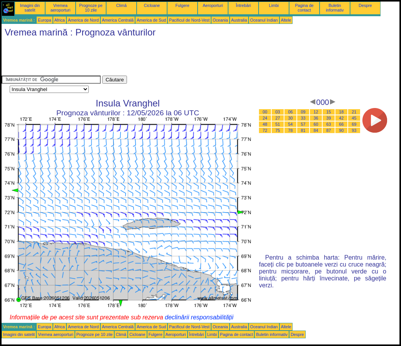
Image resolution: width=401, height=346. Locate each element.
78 (290, 130)
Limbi (274, 5)
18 (341, 112)
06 (290, 112)
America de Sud (151, 20)
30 (290, 118)
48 (265, 124)
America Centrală (118, 20)
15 (329, 112)
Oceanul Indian (264, 20)
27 (278, 118)
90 (341, 130)
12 (316, 112)
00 (265, 112)
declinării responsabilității (199, 317)
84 (316, 130)
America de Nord (83, 20)
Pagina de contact (304, 7)
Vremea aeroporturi (61, 7)
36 (316, 118)
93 (354, 130)
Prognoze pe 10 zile (90, 7)
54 (290, 124)
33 (303, 118)
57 (303, 124)
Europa (44, 20)
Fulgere (182, 5)
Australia (239, 20)
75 (278, 130)
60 (316, 124)
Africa (59, 20)
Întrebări (243, 5)
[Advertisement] (142, 58)
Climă (121, 5)
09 (303, 112)
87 (329, 130)
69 (354, 124)
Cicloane (152, 5)
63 (329, 124)
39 (329, 118)
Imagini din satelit (30, 7)
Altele (286, 20)
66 (341, 124)
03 (278, 112)
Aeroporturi (213, 5)
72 (265, 130)
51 (278, 124)
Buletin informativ (334, 7)
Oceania (220, 20)
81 (303, 130)
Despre (365, 5)
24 (265, 118)
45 (354, 118)
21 (354, 112)
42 (341, 118)
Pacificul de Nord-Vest (189, 20)
